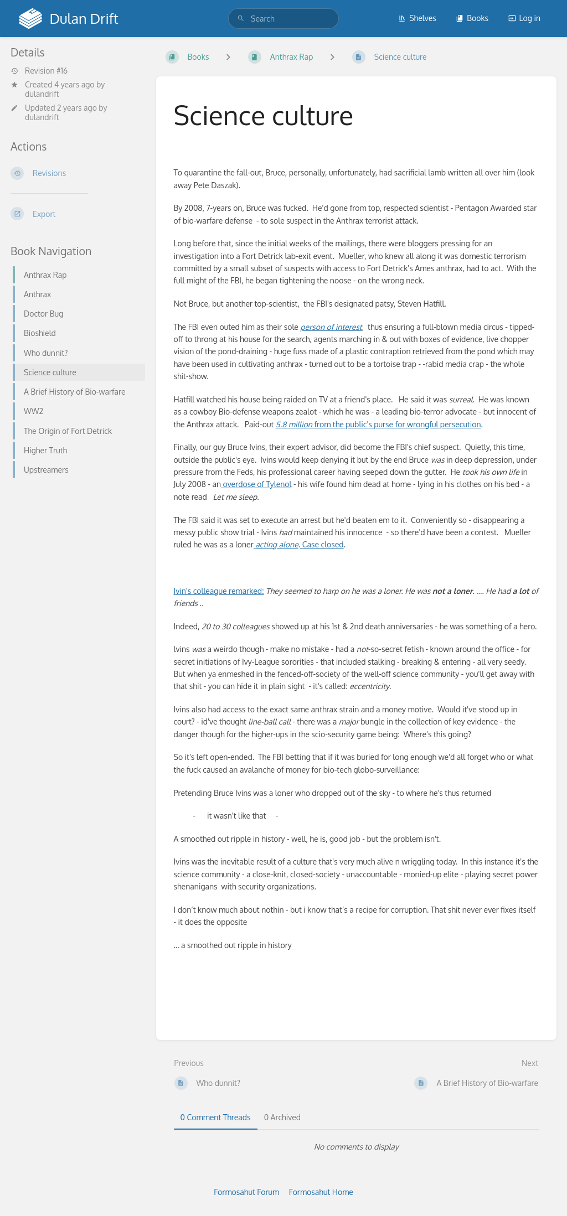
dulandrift (42, 94)
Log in (524, 18)
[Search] (241, 18)
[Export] (74, 213)
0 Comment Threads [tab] (216, 1117)
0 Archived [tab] (282, 1117)
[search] (283, 18)
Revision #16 (39, 70)
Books (472, 18)
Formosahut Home (321, 1192)
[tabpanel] (356, 1147)
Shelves (417, 18)
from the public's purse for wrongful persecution (378, 424)
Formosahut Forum (246, 1192)
